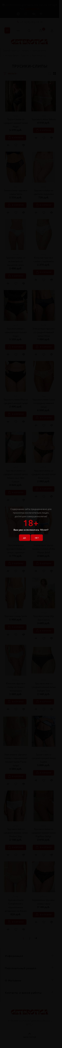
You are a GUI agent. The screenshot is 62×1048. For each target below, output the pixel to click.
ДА (24, 537)
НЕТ (37, 537)
